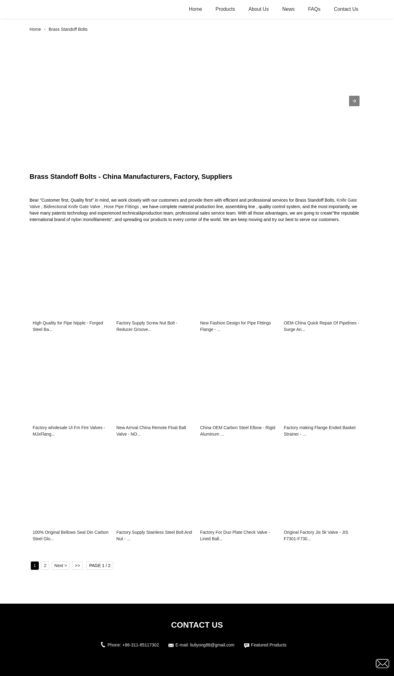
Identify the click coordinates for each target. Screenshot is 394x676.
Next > (60, 565)
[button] (354, 101)
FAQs (314, 9)
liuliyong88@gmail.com (212, 644)
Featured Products (269, 644)
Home (195, 9)
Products (225, 9)
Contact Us (346, 9)
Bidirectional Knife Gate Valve (72, 206)
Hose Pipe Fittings (121, 206)
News (288, 9)
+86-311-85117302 (140, 644)
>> (77, 565)
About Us (258, 9)
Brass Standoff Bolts (68, 29)
